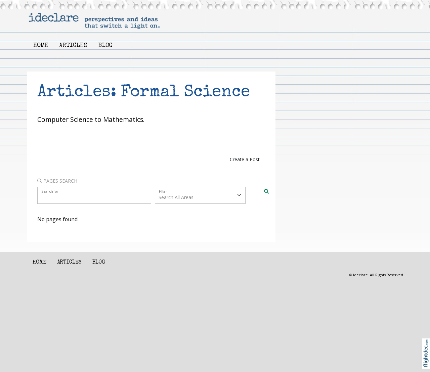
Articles (73, 46)
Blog (105, 46)
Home (40, 46)
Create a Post (245, 159)
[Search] (266, 191)
